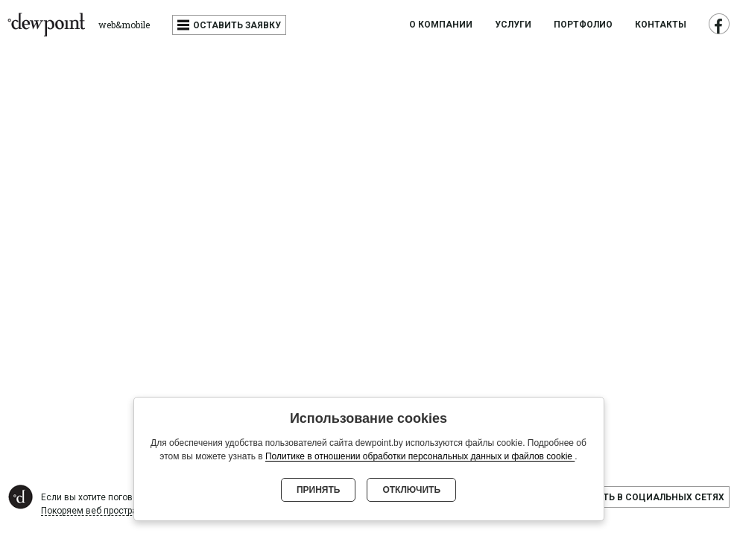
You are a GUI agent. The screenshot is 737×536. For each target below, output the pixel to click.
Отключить (411, 490)
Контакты (660, 25)
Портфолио (583, 25)
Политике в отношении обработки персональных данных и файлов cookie (420, 456)
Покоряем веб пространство (101, 511)
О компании (440, 25)
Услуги (513, 25)
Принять (319, 490)
